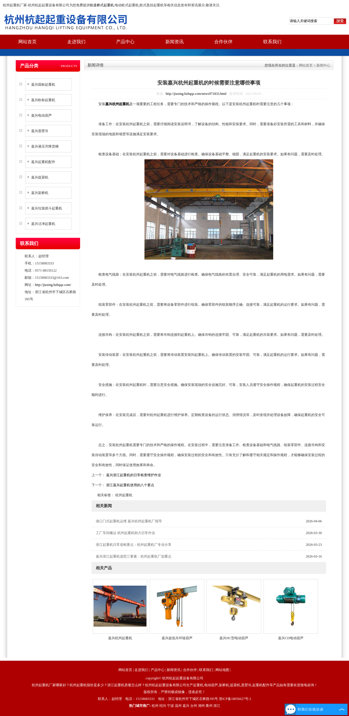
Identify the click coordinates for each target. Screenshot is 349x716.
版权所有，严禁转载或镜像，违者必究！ (174, 692)
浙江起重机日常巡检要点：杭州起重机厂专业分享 (133, 545)
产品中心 (125, 41)
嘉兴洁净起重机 (43, 224)
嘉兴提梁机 (39, 177)
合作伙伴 (223, 41)
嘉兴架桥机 (39, 193)
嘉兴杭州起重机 (120, 638)
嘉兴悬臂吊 (39, 131)
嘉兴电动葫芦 (41, 115)
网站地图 (222, 670)
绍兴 (162, 706)
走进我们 (76, 41)
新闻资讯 (174, 41)
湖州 (201, 706)
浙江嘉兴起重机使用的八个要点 (129, 485)
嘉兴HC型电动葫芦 (233, 638)
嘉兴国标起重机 (43, 85)
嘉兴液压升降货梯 (45, 146)
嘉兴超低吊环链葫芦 (177, 638)
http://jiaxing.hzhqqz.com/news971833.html (196, 94)
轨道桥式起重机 (102, 5)
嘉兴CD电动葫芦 (291, 638)
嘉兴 (186, 706)
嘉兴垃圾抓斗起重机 (46, 208)
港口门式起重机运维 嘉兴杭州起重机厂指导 (129, 521)
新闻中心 (323, 65)
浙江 (216, 706)
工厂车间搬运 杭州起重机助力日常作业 (125, 533)
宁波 (170, 706)
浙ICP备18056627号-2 (235, 699)
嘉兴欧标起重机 (43, 100)
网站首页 (27, 41)
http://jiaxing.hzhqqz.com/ (53, 285)
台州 (193, 706)
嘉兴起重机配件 (43, 162)
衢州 (209, 706)
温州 (178, 706)
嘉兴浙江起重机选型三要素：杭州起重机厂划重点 (133, 556)
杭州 (155, 706)
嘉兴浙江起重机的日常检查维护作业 (133, 475)
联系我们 (272, 41)
